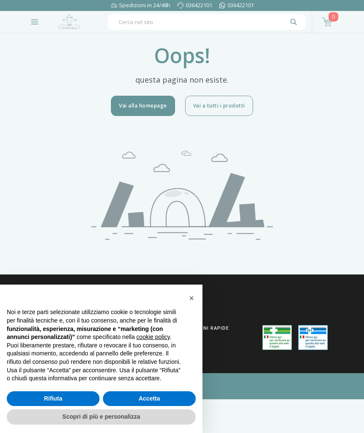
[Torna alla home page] (69, 21)
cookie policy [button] (153, 336)
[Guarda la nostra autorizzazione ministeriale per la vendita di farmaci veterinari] (313, 337)
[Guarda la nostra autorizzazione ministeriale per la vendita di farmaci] (277, 337)
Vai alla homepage (143, 105)
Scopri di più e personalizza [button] (101, 416)
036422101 (199, 5)
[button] (191, 298)
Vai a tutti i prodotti (219, 105)
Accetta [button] (149, 398)
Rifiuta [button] (53, 398)
